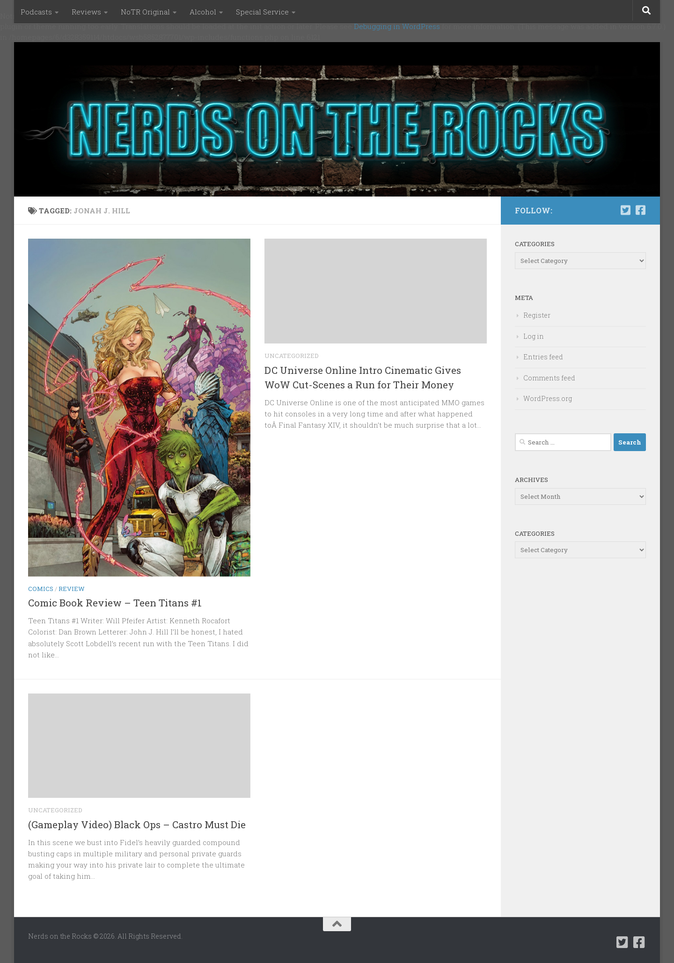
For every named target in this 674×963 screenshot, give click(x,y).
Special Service (262, 11)
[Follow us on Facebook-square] (640, 210)
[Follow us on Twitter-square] (625, 210)
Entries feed (543, 356)
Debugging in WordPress (397, 26)
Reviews (86, 11)
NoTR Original (145, 11)
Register (536, 315)
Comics (40, 588)
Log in (533, 336)
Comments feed (549, 377)
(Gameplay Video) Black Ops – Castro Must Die (137, 824)
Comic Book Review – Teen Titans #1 (115, 602)
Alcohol (203, 11)
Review (72, 588)
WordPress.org (547, 398)
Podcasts (36, 11)
